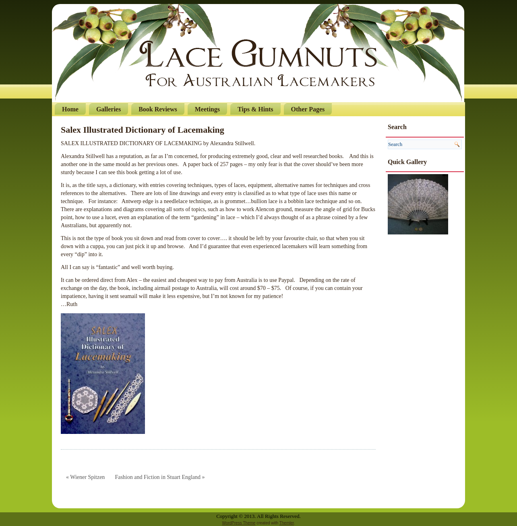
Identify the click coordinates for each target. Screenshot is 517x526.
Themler (286, 523)
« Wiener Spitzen (85, 477)
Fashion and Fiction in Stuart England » (160, 477)
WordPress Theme (238, 523)
